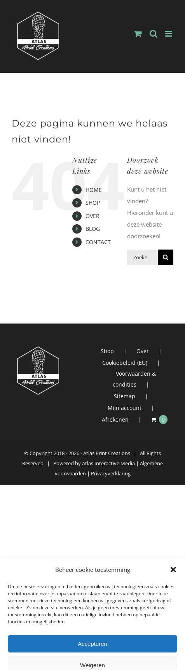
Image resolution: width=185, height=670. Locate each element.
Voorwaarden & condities (134, 379)
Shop (107, 351)
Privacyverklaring (111, 473)
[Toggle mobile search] (153, 34)
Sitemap (124, 396)
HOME (94, 189)
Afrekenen (115, 419)
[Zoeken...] (142, 257)
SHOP (93, 202)
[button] (173, 665)
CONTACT (98, 242)
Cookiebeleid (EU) (124, 362)
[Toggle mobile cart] (138, 34)
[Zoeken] (165, 257)
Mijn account (124, 407)
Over (142, 351)
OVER (92, 216)
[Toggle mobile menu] (169, 34)
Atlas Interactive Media (108, 463)
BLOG (93, 228)
